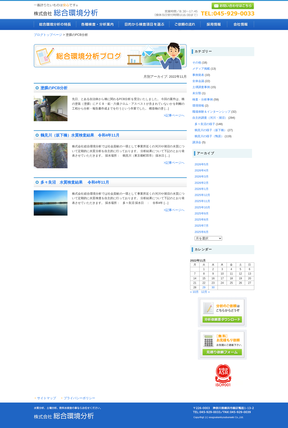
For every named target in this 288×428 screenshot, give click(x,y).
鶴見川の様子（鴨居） (209, 136)
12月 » (205, 292)
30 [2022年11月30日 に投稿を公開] (213, 287)
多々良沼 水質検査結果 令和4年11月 (74, 182)
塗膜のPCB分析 (54, 88)
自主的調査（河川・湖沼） (209, 117)
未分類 (196, 93)
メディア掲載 (201, 68)
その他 (196, 62)
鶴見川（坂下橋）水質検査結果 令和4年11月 (79, 135)
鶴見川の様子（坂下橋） (211, 130)
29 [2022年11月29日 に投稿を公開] (203, 287)
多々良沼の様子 (205, 124)
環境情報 (198, 105)
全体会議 (198, 81)
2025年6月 (202, 232)
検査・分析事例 (202, 99)
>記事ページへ (174, 115)
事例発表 (198, 75)
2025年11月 (202, 201)
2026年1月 (202, 189)
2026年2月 (202, 182)
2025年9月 (202, 213)
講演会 (196, 142)
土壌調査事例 (201, 87)
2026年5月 (202, 164)
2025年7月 (202, 225)
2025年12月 (202, 195)
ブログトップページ (48, 34)
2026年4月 (202, 170)
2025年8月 (202, 219)
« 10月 (194, 292)
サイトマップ (46, 398)
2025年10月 (202, 207)
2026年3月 (202, 176)
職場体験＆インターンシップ (211, 111)
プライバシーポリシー (79, 398)
